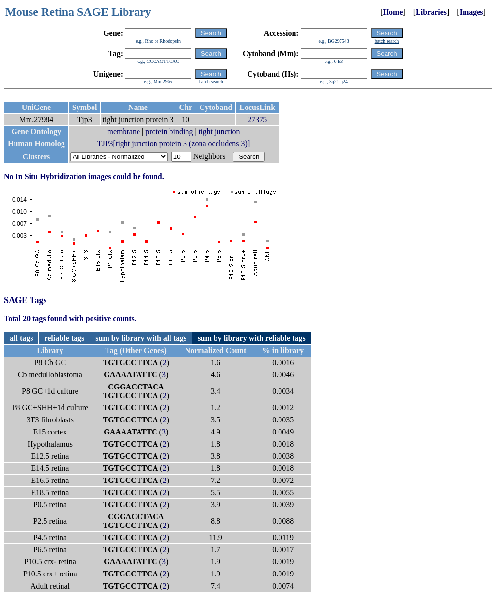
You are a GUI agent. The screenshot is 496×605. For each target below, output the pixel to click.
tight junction (219, 131)
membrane (123, 131)
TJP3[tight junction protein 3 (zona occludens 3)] (173, 144)
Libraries (431, 12)
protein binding (169, 131)
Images (471, 12)
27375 (257, 119)
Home (393, 12)
